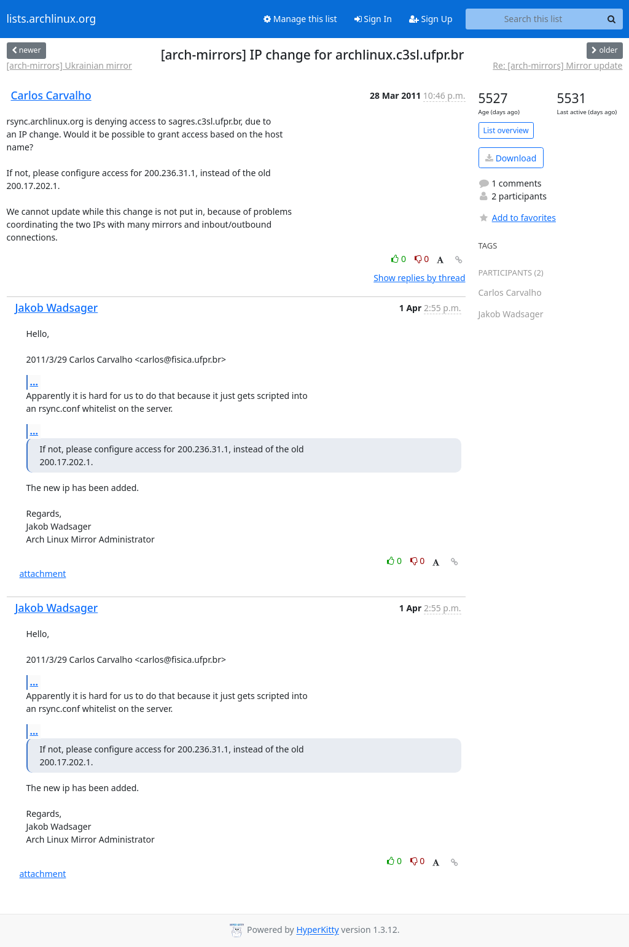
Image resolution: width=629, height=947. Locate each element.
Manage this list (300, 19)
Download (510, 158)
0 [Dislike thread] (422, 259)
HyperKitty (317, 930)
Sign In (373, 19)
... (34, 381)
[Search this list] (533, 19)
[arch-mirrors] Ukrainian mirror (69, 65)
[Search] (612, 19)
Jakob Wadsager (56, 307)
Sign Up (431, 19)
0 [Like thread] (399, 259)
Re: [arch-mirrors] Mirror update (557, 65)
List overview (506, 130)
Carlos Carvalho (51, 95)
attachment (43, 573)
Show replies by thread (419, 278)
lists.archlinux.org (51, 19)
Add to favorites (517, 217)
